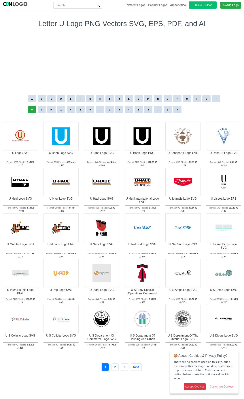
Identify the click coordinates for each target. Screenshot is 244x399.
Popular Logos (157, 5)
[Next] (136, 367)
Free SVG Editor (203, 4)
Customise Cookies (222, 386)
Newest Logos (136, 5)
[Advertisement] (122, 66)
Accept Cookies (195, 386)
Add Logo (231, 5)
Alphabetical (178, 5)
